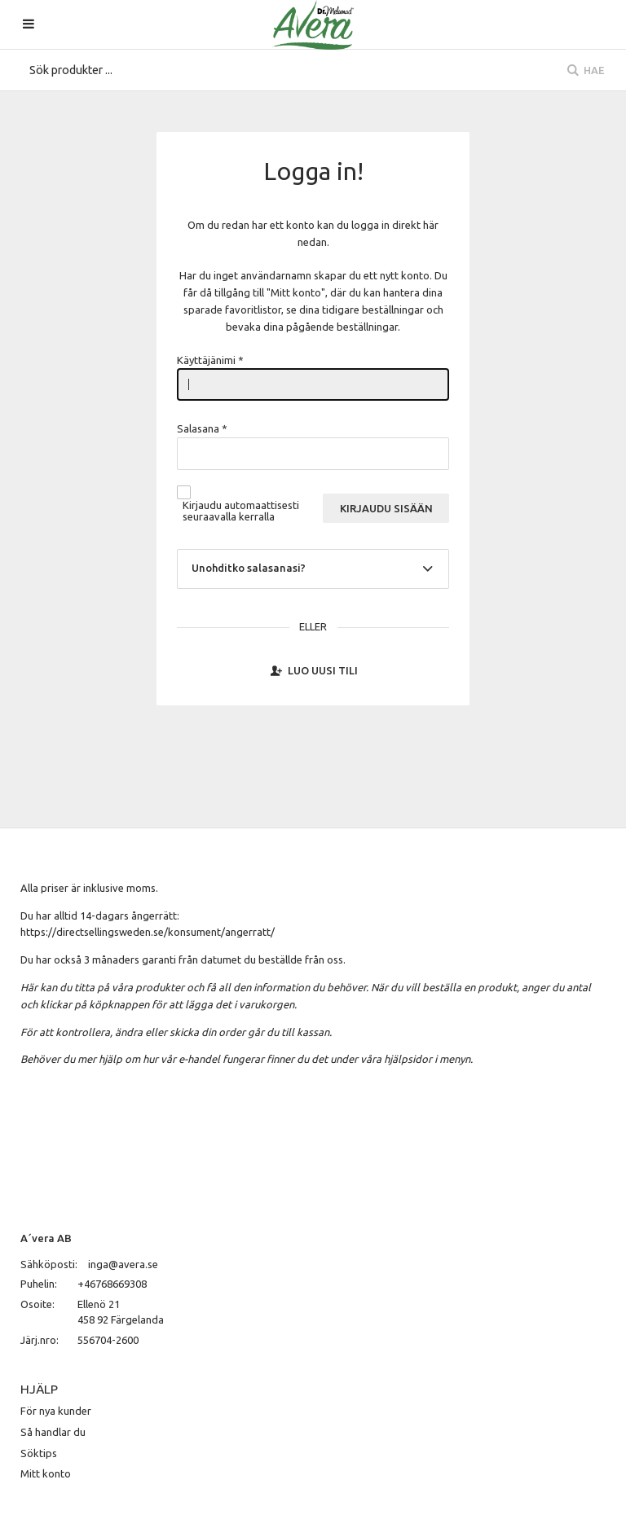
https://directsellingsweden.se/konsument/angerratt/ (147, 931)
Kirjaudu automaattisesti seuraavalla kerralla (241, 510)
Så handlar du (53, 1432)
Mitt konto (45, 1473)
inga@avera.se (123, 1264)
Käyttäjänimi (210, 360)
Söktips (38, 1453)
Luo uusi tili (312, 670)
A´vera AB (46, 1238)
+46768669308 (112, 1283)
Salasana (202, 428)
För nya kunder (55, 1410)
